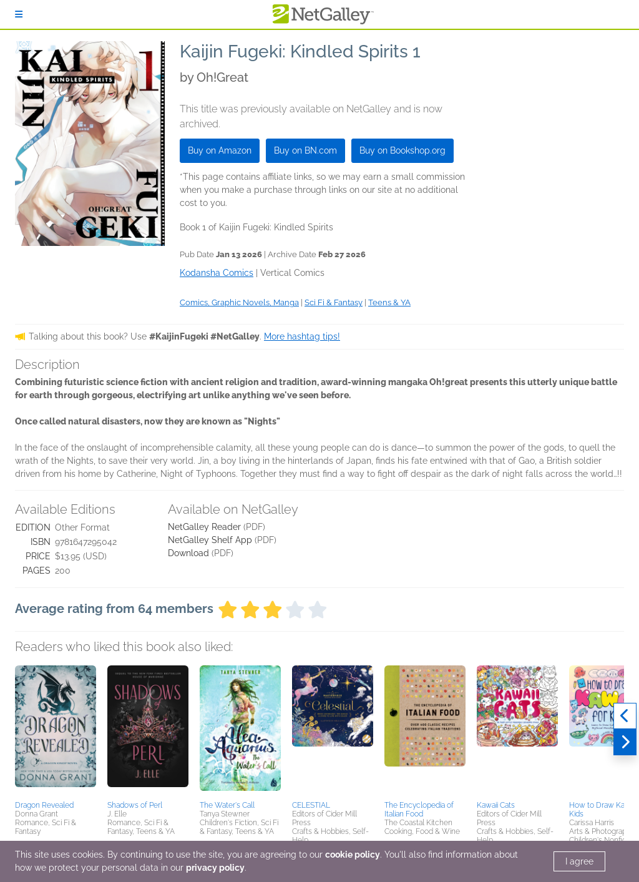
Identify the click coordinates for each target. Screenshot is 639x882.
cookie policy (352, 855)
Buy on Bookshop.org (402, 150)
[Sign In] (18, 14)
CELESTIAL (311, 805)
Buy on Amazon (219, 150)
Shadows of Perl (134, 805)
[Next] (625, 742)
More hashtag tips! (302, 336)
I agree (579, 861)
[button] (55, 730)
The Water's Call (227, 805)
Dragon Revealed (44, 805)
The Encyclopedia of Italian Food (419, 809)
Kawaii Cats (496, 805)
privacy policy (215, 868)
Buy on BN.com (305, 150)
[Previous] (625, 716)
